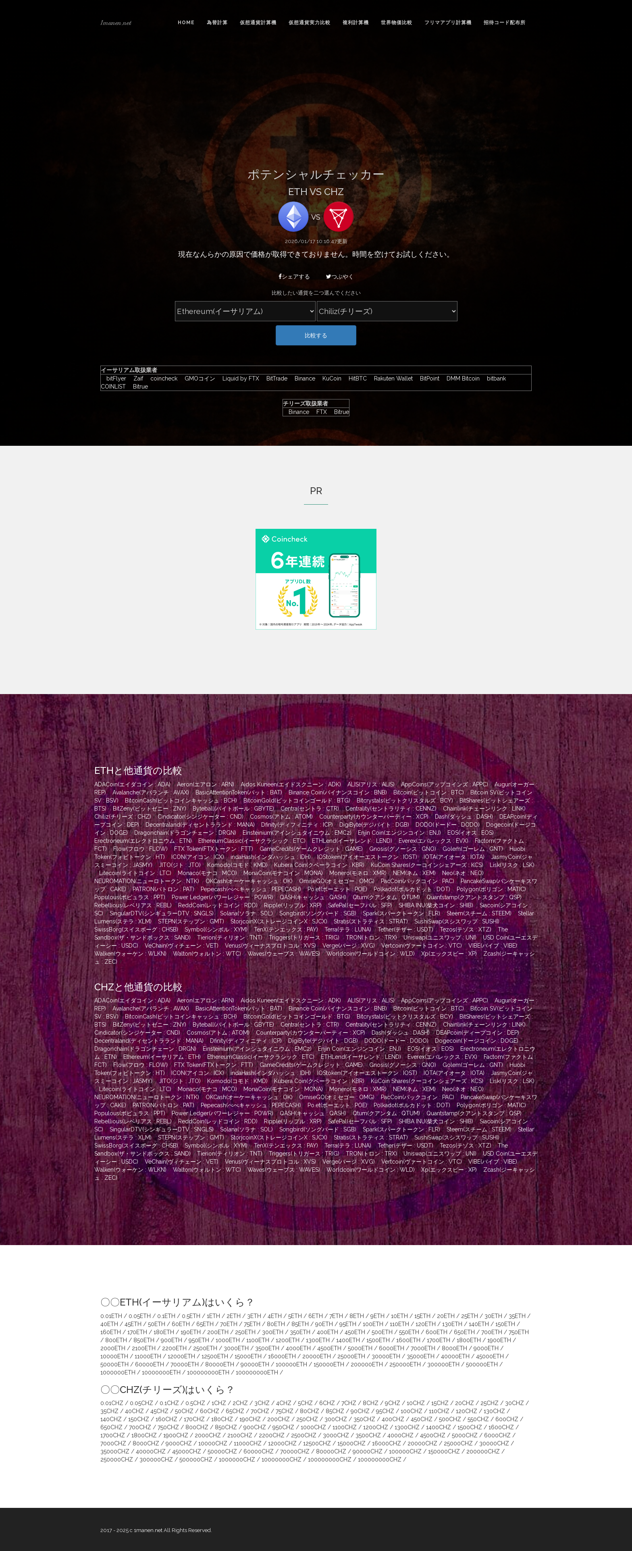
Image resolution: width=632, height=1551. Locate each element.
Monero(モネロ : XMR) (358, 873)
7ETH (336, 1316)
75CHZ (284, 1411)
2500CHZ (303, 1435)
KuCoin (330, 378)
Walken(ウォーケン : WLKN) (130, 953)
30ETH (493, 1316)
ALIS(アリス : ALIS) (371, 784)
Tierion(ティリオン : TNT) (229, 937)
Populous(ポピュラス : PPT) (129, 897)
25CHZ (489, 1403)
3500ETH (267, 1348)
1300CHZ (407, 1427)
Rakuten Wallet (391, 378)
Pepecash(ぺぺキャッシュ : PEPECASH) (251, 889)
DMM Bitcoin (461, 378)
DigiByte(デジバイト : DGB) (374, 824)
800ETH (116, 1340)
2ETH (234, 1316)
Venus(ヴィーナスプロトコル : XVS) (270, 945)
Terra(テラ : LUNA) (347, 929)
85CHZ (335, 1411)
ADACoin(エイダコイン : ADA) (132, 784)
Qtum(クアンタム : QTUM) (386, 897)
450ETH (355, 1332)
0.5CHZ (195, 1403)
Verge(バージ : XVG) (348, 945)
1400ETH (348, 1340)
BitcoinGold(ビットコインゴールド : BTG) (296, 800)
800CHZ (196, 1427)
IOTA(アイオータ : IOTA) (454, 857)
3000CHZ (336, 1435)
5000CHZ (465, 1435)
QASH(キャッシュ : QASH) (313, 897)
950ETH (199, 1340)
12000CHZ (282, 1443)
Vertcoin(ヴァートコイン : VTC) (421, 945)
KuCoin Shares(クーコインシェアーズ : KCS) (427, 865)
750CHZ (168, 1427)
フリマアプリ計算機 (448, 22)
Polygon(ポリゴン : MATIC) (491, 889)
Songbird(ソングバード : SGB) (317, 913)
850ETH (143, 1340)
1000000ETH (117, 1372)
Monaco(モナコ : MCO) (207, 873)
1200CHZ (375, 1427)
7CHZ (348, 1403)
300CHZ (335, 1419)
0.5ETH (191, 1316)
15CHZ (440, 1403)
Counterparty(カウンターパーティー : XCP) (373, 816)
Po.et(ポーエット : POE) (337, 889)
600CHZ (506, 1419)
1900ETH (499, 1340)
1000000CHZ (237, 1459)
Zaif (136, 378)
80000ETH (219, 1364)
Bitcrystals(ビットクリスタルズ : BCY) (405, 800)
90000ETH (255, 1364)
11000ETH (148, 1356)
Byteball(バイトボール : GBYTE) (233, 808)
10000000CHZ (281, 1459)
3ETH (254, 1316)
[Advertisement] (316, 106)
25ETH (469, 1316)
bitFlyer (114, 378)
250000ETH (405, 1364)
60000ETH (149, 1364)
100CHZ (411, 1411)
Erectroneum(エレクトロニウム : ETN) (143, 841)
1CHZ (219, 1403)
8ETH (356, 1316)
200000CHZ (483, 1451)
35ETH (517, 1316)
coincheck (162, 378)
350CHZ (364, 1419)
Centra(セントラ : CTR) (310, 808)
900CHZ (254, 1427)
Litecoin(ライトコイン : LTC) (135, 873)
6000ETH (391, 1348)
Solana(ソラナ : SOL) (246, 913)
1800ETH (469, 1340)
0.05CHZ (141, 1403)
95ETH (347, 1324)
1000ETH (228, 1340)
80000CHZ (331, 1451)
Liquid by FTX (239, 378)
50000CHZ (222, 1451)
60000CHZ (258, 1451)
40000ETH (455, 1356)
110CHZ (439, 1411)
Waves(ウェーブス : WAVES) (283, 953)
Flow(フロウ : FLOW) (140, 849)
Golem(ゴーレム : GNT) (473, 849)
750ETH (519, 1332)
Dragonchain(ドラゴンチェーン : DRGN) (185, 833)
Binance (303, 378)
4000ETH (298, 1348)
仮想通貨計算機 (258, 22)
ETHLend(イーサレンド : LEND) (352, 841)
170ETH (137, 1332)
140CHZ (111, 1419)
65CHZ (235, 1411)
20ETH (446, 1316)
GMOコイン (198, 378)
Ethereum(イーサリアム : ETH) (162, 1057)
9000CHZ (179, 1443)
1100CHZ (345, 1427)
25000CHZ (458, 1443)
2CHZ (240, 1403)
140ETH (479, 1324)
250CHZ (307, 1419)
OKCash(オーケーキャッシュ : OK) (249, 881)
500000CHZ (195, 1459)
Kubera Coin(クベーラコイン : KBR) (319, 865)
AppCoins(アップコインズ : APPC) (444, 784)
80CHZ (309, 1411)
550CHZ (478, 1419)
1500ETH (378, 1340)
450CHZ (421, 1419)
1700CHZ (112, 1435)
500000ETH (482, 1364)
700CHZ (140, 1427)
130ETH (452, 1324)
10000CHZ (212, 1443)
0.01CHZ (111, 1403)
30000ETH (386, 1356)
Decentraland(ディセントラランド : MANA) (200, 824)
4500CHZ (432, 1435)
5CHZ (305, 1403)
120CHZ (466, 1411)
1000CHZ (313, 1427)
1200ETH (287, 1340)
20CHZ (464, 1403)
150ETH (505, 1324)
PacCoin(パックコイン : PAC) (417, 881)
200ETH (218, 1332)
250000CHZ (116, 1459)
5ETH (295, 1316)
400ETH (327, 1332)
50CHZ (184, 1411)
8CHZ (370, 1403)
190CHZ (250, 1419)
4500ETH (329, 1348)
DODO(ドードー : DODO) (448, 824)
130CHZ (494, 1411)
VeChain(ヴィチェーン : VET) (181, 945)
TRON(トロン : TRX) (371, 937)
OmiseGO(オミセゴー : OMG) (336, 881)
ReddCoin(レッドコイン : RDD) (218, 905)
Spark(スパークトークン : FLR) (401, 913)
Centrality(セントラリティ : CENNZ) (391, 808)
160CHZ (166, 1419)
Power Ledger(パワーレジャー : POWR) (222, 897)
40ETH (109, 1324)
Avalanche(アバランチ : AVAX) (150, 792)
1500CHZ (469, 1427)
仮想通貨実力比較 (310, 22)
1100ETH (257, 1340)
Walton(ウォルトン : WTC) (207, 953)
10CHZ (416, 1403)
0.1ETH (166, 1316)
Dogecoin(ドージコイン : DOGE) (476, 1040)
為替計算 (217, 22)
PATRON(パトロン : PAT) (163, 889)
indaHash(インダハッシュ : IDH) (271, 857)
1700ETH (438, 1340)
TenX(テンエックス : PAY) (286, 929)
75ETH (252, 1324)
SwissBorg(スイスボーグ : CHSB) (136, 929)
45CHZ (159, 1411)
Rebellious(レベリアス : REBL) (133, 905)
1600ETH (408, 1340)
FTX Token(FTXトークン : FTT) (213, 849)
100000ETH (291, 1364)
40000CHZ (151, 1451)
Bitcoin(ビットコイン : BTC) (428, 792)
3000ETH (236, 1348)
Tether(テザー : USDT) (405, 929)
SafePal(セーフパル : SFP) (360, 905)
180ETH (164, 1332)
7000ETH (423, 1348)
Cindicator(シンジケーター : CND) (200, 816)
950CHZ (283, 1427)
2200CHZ (272, 1435)
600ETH (436, 1332)
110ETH (399, 1324)
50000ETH (114, 1364)
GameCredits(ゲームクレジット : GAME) (311, 849)
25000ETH (351, 1356)
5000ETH (360, 1348)
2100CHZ (239, 1435)
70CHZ (260, 1411)
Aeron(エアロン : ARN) (205, 784)
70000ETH (184, 1364)
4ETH (275, 1316)
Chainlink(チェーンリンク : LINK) (484, 808)
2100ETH (144, 1348)
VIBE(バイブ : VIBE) (492, 945)
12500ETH (215, 1356)
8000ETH (454, 1348)
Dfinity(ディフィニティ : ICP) (297, 824)
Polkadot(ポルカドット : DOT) (412, 889)
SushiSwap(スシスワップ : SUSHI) (456, 921)
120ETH (426, 1324)
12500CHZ (317, 1443)
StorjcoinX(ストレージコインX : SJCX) (279, 921)
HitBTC (355, 378)
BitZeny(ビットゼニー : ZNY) (149, 808)
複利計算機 (356, 22)
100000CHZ (405, 1451)
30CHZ (514, 1403)
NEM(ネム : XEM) (414, 873)
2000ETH (112, 1348)
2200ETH (174, 1348)
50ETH (156, 1324)
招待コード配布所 (505, 22)
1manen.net (115, 22)
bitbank (494, 378)
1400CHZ (438, 1427)
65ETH (205, 1324)
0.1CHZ (169, 1403)
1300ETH (318, 1340)
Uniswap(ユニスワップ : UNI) (439, 937)
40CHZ (134, 1411)
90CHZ (360, 1411)
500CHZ (450, 1419)
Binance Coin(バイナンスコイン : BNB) (338, 792)
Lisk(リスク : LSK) (512, 865)
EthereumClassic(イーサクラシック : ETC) (252, 841)
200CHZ (278, 1419)
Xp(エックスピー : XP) (449, 953)
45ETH (133, 1324)
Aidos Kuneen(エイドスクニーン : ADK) (291, 784)
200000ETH (367, 1364)
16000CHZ (386, 1443)
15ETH (422, 1316)
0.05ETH (140, 1316)
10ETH (399, 1316)
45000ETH (490, 1356)
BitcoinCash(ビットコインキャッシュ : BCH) (181, 800)
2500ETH (205, 1348)
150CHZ (138, 1419)
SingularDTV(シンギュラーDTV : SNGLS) (162, 913)
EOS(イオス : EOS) (470, 833)
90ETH (324, 1324)
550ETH (409, 1332)
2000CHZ (208, 1435)
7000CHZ (113, 1443)
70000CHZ (295, 1451)
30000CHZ (494, 1443)
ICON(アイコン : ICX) (197, 857)
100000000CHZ (329, 1459)
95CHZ (385, 1411)
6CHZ (327, 1403)
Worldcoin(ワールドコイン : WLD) (370, 953)
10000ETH (114, 1356)
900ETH (171, 1340)
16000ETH (282, 1356)
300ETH (272, 1332)
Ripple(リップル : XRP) (293, 905)
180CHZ (222, 1419)
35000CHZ (114, 1451)
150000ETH (329, 1364)
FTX (319, 412)
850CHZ (226, 1427)
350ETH (300, 1332)
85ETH (300, 1324)
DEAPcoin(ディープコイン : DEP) (477, 1032)
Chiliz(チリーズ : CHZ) (122, 816)
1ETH (213, 1316)
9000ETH (486, 1348)
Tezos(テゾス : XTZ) (465, 929)
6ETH (315, 1316)
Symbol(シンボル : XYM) (216, 929)
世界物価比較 (396, 22)
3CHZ (262, 1403)
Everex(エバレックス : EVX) (433, 841)
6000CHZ (497, 1435)
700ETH (491, 1332)
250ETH (245, 1332)
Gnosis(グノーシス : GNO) (402, 849)
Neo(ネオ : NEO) (463, 873)
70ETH (228, 1324)
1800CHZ (144, 1435)
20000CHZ (422, 1443)
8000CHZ (146, 1443)
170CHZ (194, 1419)
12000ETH (181, 1356)
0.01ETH (111, 1316)
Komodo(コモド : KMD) (237, 865)
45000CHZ (186, 1451)
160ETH (110, 1332)
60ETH (181, 1324)
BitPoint (427, 378)
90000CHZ (368, 1451)
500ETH (382, 1332)
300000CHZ (156, 1459)
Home (186, 22)
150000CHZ (444, 1451)
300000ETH (443, 1364)
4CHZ (283, 1403)
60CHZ (209, 1411)
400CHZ (393, 1419)
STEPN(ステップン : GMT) (191, 921)
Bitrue (137, 386)
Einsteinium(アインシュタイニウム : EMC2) (297, 833)
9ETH (377, 1316)
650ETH (464, 1332)
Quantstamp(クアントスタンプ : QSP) (474, 897)
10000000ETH (161, 1372)
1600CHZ (501, 1427)
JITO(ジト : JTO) (180, 865)
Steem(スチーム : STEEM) (479, 913)
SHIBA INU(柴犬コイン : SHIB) (436, 905)
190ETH (191, 1332)
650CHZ (111, 1427)
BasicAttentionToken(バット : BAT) (238, 792)
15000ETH (248, 1356)
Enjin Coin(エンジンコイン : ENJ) (399, 833)
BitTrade (275, 378)
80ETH (276, 1324)
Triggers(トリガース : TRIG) (304, 937)
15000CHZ (351, 1443)
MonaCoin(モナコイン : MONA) (283, 873)
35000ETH (420, 1356)
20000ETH (316, 1356)
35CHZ (109, 1411)
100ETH (373, 1324)
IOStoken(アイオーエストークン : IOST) (367, 857)
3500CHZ (368, 1435)
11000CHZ (248, 1443)
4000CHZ (400, 1435)
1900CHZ (175, 1435)
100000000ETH (208, 1372)
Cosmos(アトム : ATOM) (281, 816)
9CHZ (392, 1403)
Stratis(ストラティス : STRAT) (371, 921)
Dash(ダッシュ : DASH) (464, 816)
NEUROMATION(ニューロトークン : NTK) (146, 881)
